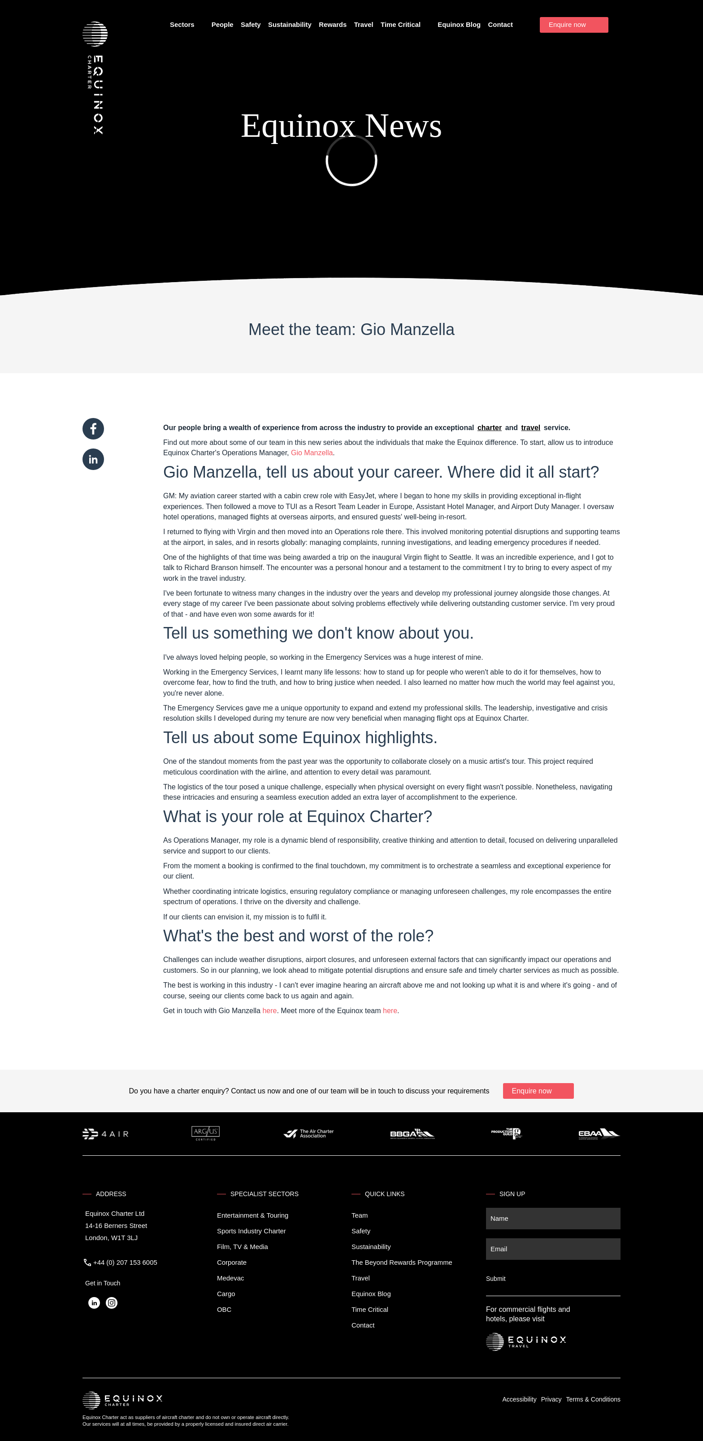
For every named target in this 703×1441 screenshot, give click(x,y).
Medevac (230, 1278)
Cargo (226, 1293)
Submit (496, 1279)
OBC (224, 1309)
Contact (500, 24)
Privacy (551, 1399)
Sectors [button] (186, 25)
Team (360, 1215)
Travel (363, 24)
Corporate (232, 1262)
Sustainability (290, 24)
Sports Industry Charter (251, 1231)
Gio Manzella (312, 453)
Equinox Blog (459, 24)
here (269, 1010)
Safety (251, 24)
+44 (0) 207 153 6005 (125, 1262)
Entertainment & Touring (252, 1215)
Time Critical (370, 1309)
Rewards (333, 24)
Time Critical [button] (405, 25)
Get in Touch (102, 1283)
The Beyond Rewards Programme (402, 1262)
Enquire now (567, 24)
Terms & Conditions (593, 1399)
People (223, 24)
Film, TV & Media (242, 1246)
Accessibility (519, 1399)
